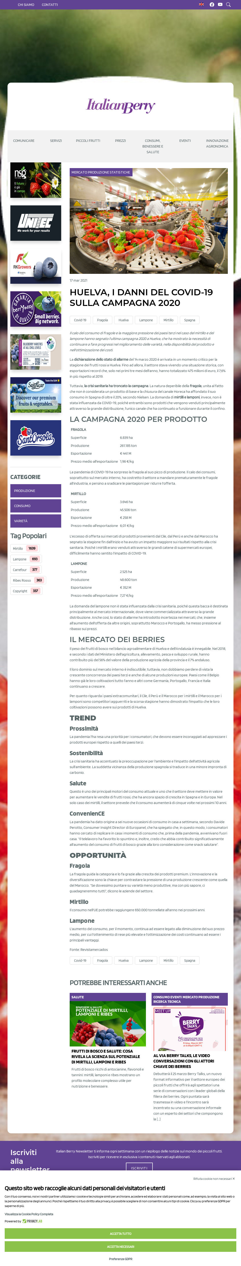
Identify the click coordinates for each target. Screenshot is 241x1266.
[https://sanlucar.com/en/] (35, 398)
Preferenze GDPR (120, 1259)
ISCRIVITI (139, 1168)
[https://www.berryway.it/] (35, 312)
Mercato (80, 172)
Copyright (20, 591)
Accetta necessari (120, 1247)
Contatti (50, 4)
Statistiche (120, 172)
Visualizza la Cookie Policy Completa (29, 1214)
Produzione (24, 490)
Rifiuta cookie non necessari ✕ (214, 1179)
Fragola (102, 320)
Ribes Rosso (22, 580)
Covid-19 (80, 320)
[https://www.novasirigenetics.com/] (35, 183)
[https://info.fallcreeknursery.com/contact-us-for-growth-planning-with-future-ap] (35, 355)
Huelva (124, 320)
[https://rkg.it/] (35, 269)
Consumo (22, 506)
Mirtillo (18, 548)
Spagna (189, 320)
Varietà (21, 521)
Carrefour (20, 570)
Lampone (19, 559)
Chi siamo (26, 4)
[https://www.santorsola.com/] (35, 441)
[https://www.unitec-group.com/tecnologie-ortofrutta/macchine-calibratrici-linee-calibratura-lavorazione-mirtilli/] (35, 226)
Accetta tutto (120, 1234)
